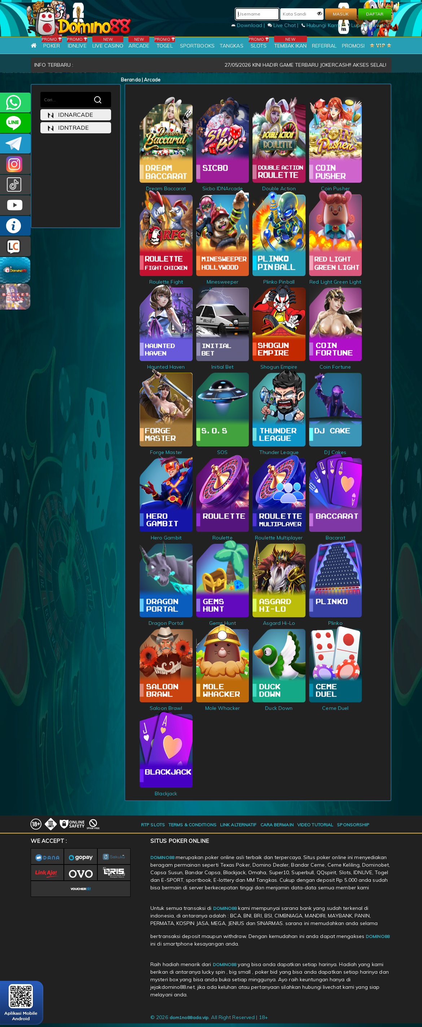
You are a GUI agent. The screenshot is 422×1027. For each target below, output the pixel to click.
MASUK (341, 14)
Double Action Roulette (278, 188)
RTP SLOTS (153, 824)
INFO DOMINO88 (15, 226)
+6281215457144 (15, 102)
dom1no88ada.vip (189, 1017)
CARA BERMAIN (277, 824)
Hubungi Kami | (323, 25)
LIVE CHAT (15, 246)
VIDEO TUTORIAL (315, 824)
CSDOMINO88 (15, 123)
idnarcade (70, 115)
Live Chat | (284, 25)
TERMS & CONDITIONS (192, 824)
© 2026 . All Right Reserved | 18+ (209, 1017)
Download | (248, 25)
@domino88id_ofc (15, 185)
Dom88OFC (15, 164)
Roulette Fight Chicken (166, 282)
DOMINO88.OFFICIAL (15, 205)
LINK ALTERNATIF (238, 824)
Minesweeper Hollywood (222, 282)
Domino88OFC (15, 144)
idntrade (68, 128)
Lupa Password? (369, 25)
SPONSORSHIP (353, 824)
